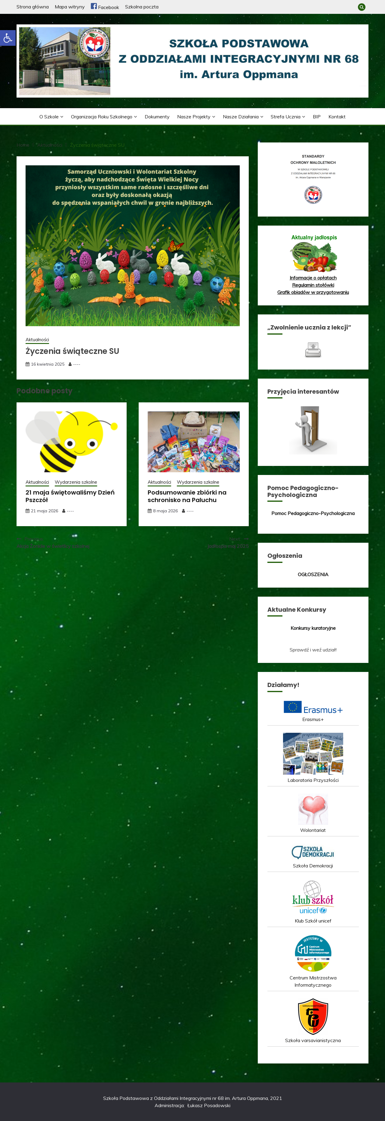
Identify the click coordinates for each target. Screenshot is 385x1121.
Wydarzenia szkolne (76, 482)
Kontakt (337, 117)
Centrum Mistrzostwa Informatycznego (313, 977)
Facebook (105, 7)
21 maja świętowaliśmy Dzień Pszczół (70, 496)
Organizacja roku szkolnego (101, 117)
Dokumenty (157, 117)
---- (76, 364)
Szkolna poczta (142, 7)
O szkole (49, 117)
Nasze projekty (194, 117)
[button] (8, 38)
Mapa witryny (70, 7)
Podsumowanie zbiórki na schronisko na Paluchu (187, 496)
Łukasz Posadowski (208, 1105)
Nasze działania (241, 117)
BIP (317, 117)
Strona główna (33, 7)
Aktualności (37, 339)
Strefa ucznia (285, 117)
